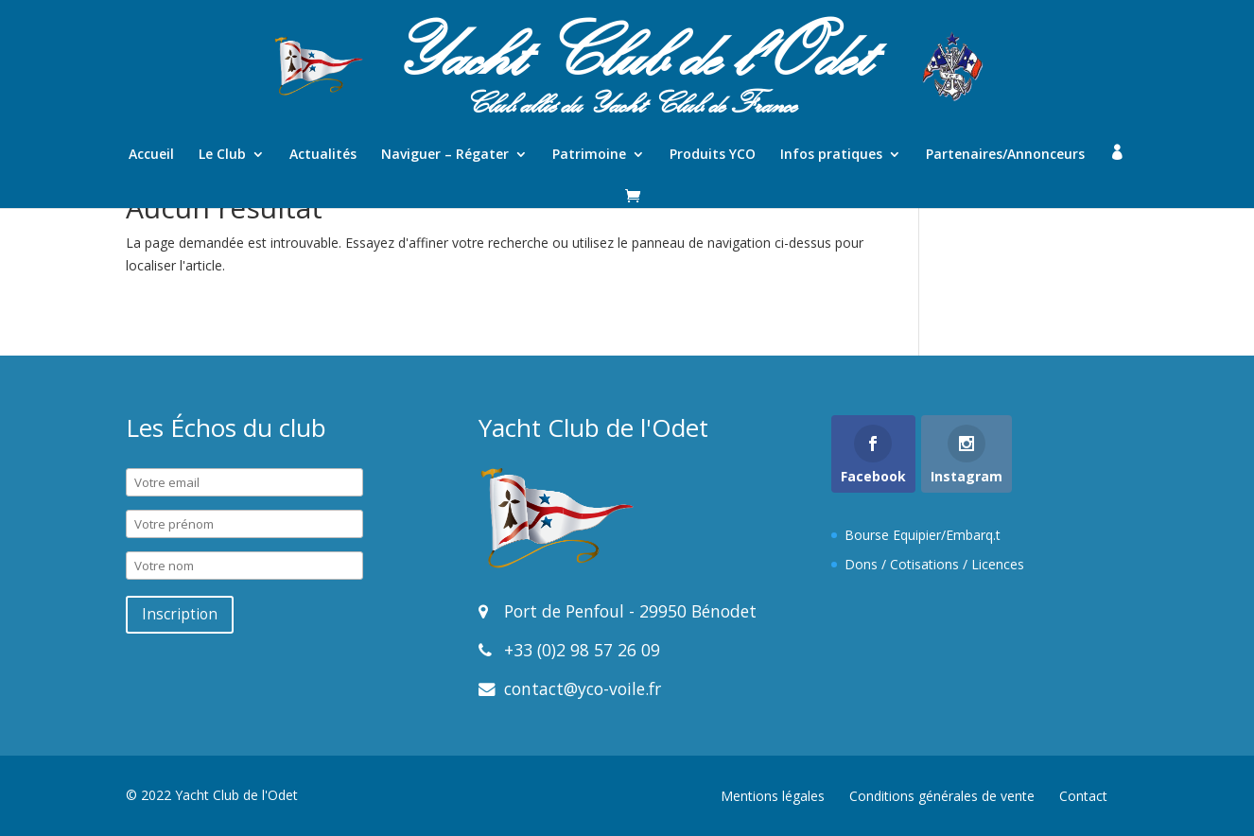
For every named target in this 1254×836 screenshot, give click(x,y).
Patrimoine (589, 155)
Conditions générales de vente (942, 796)
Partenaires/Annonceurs (1005, 155)
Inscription (180, 614)
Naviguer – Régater (445, 155)
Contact (1083, 796)
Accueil (151, 155)
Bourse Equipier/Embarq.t (923, 535)
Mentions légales (773, 796)
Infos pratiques (831, 155)
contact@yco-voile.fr (580, 688)
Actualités (323, 155)
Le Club (222, 155)
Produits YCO (713, 155)
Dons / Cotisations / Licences (934, 564)
